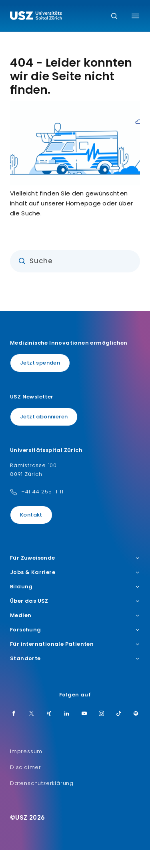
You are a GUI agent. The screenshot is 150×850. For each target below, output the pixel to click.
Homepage (83, 203)
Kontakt (31, 515)
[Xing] (49, 714)
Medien (75, 615)
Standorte (75, 658)
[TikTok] (118, 714)
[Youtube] (84, 714)
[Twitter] (31, 714)
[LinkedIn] (67, 714)
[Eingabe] (75, 261)
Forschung (75, 629)
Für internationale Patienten (75, 644)
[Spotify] (136, 714)
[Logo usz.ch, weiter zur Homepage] (36, 16)
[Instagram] (101, 714)
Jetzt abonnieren (44, 416)
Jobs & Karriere (75, 572)
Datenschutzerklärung (42, 783)
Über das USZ (75, 601)
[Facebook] (14, 714)
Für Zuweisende (75, 558)
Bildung (75, 586)
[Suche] (114, 16)
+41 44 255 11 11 (42, 491)
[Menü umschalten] (135, 16)
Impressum (26, 751)
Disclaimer (25, 767)
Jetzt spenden (40, 363)
